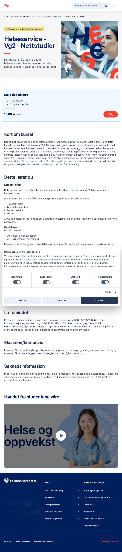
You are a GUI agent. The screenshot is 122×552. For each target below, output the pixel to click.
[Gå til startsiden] (6, 6)
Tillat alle (99, 300)
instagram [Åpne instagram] (26, 541)
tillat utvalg (61, 300)
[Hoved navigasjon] (114, 5)
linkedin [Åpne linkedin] (17, 541)
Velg (110, 114)
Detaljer (108, 292)
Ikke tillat (23, 300)
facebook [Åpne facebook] (8, 541)
